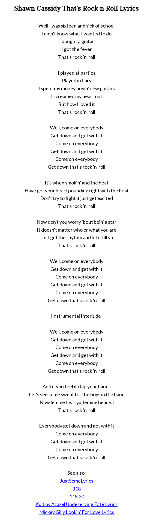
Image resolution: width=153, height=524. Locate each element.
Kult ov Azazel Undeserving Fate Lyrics (76, 504)
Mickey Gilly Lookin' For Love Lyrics (76, 512)
